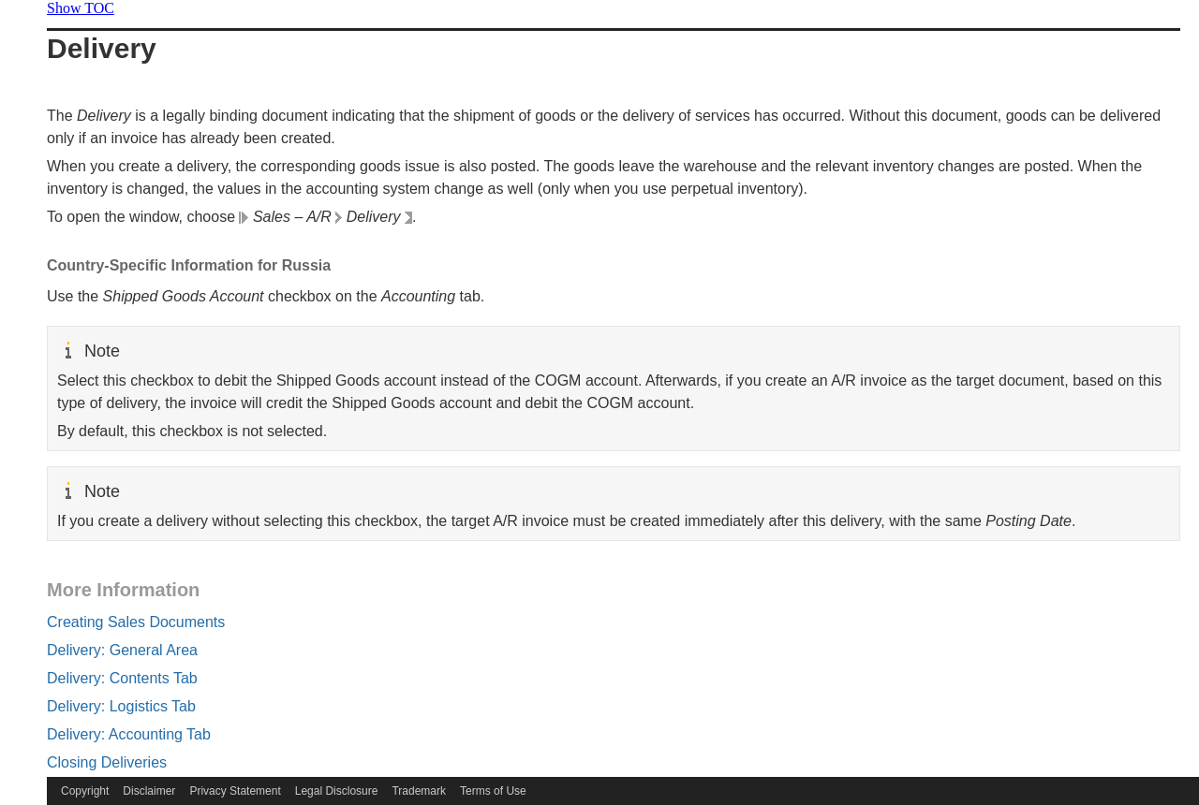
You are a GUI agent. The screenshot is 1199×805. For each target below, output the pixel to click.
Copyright (85, 791)
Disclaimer (149, 791)
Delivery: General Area (122, 650)
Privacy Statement (234, 791)
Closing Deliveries (107, 762)
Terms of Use (493, 791)
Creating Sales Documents (136, 622)
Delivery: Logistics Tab (121, 706)
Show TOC (80, 8)
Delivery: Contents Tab (122, 678)
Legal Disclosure (336, 791)
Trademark (419, 791)
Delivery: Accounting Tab (129, 734)
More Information (123, 589)
